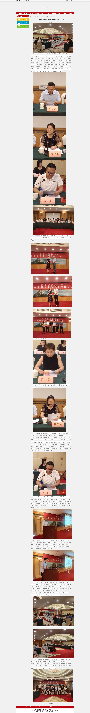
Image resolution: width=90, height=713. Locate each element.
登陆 (26, 0)
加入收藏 (71, 0)
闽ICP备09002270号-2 (52, 709)
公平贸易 (59, 13)
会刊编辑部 (65, 13)
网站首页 (20, 13)
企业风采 (42, 13)
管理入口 (62, 706)
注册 (29, 0)
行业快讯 (48, 13)
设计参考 (71, 13)
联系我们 (58, 706)
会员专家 (37, 13)
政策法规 (54, 13)
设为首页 (68, 0)
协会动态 (31, 13)
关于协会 (26, 13)
